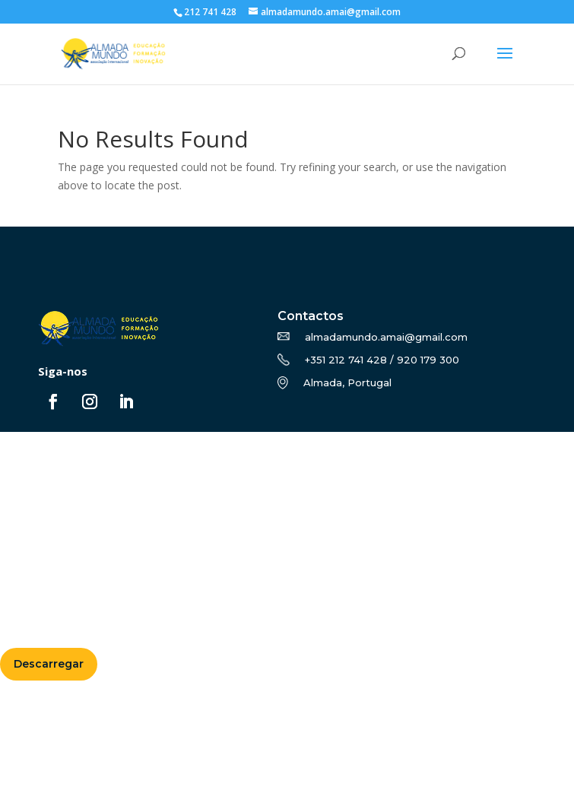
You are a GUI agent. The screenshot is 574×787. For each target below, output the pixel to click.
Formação (35, 477)
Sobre (23, 460)
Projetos (30, 514)
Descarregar (49, 664)
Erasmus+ (34, 496)
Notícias (29, 532)
